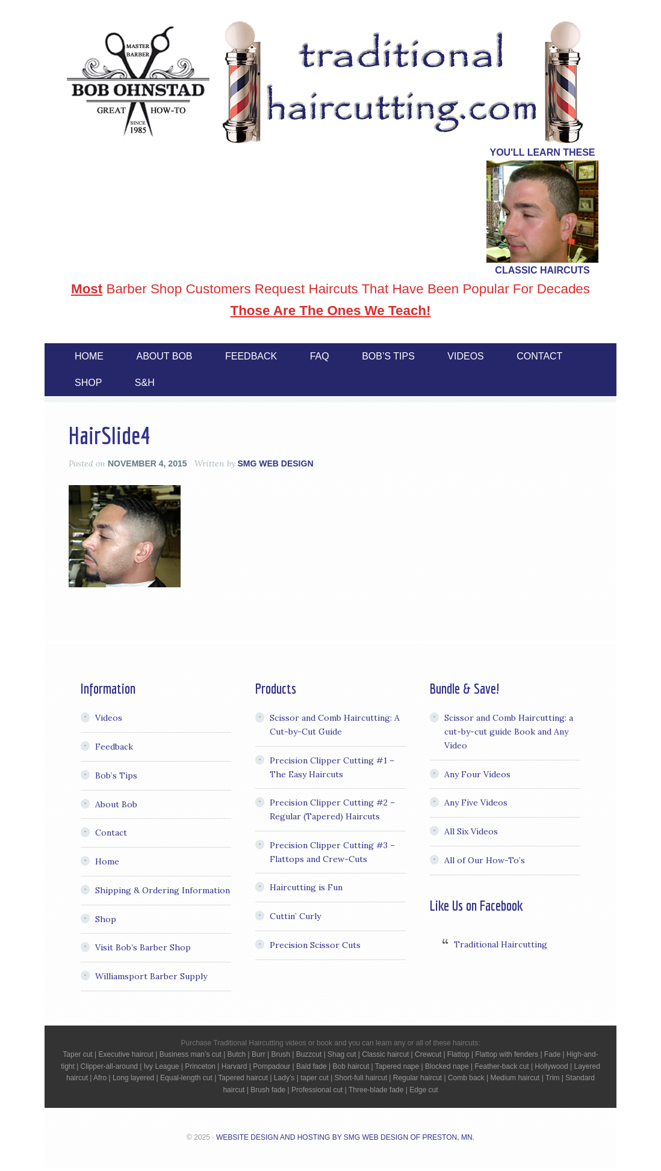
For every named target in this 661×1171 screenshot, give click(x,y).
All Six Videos (471, 831)
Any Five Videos (475, 802)
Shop (105, 919)
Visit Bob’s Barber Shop (143, 947)
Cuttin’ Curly (295, 916)
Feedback (114, 746)
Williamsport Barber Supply (151, 976)
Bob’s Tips (116, 775)
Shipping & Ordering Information (162, 890)
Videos (108, 717)
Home (107, 861)
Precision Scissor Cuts (315, 945)
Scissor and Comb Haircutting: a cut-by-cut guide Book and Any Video (508, 731)
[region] (542, 212)
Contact (111, 832)
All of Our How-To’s (484, 860)
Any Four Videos (477, 774)
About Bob (116, 804)
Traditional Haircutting (500, 944)
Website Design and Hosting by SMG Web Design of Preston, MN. (345, 1137)
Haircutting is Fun (306, 887)
